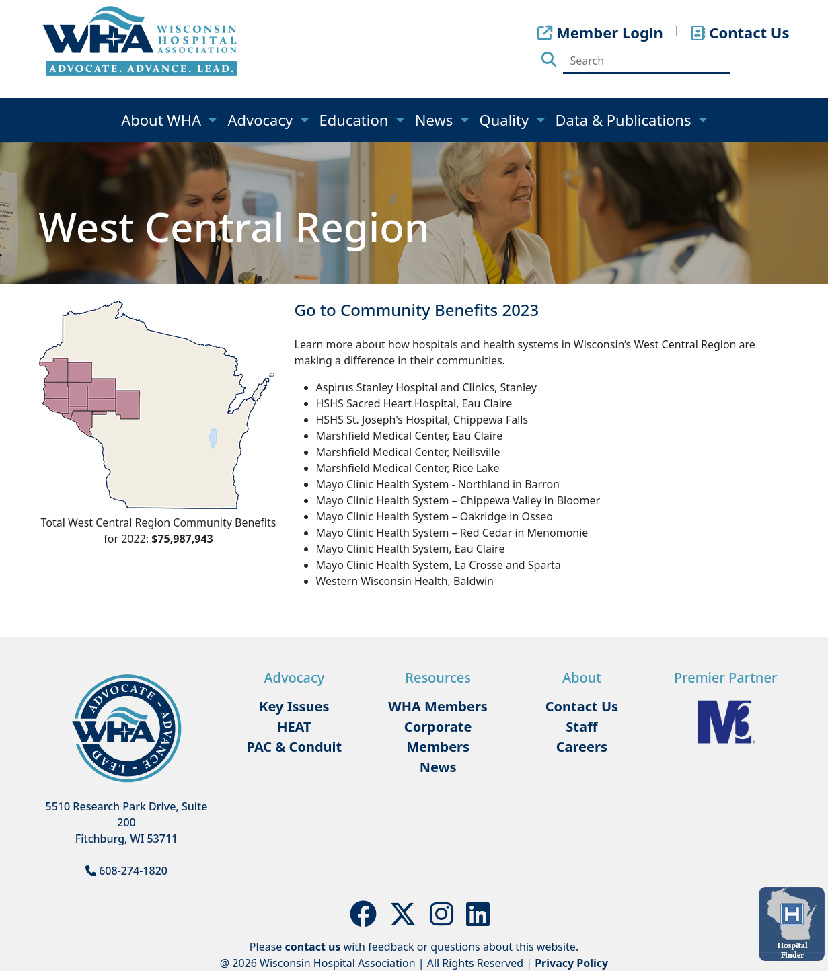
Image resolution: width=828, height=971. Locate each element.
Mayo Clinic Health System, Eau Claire (410, 548)
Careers (581, 747)
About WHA (163, 120)
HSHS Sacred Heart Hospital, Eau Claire (414, 403)
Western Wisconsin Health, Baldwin (405, 581)
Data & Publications (625, 120)
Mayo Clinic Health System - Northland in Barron (438, 484)
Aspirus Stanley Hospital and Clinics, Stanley (426, 387)
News (436, 120)
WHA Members (438, 706)
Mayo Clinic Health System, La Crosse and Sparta (438, 564)
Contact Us (581, 706)
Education (356, 120)
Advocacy (261, 120)
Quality (506, 120)
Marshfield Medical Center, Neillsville (408, 451)
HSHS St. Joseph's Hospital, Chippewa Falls (422, 419)
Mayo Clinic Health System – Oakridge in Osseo (435, 516)
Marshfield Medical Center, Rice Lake (408, 468)
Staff (581, 726)
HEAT (294, 726)
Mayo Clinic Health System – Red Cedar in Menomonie (452, 532)
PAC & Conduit (294, 747)
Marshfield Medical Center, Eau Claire (409, 435)
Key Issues (294, 706)
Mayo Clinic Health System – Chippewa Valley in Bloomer (458, 500)
